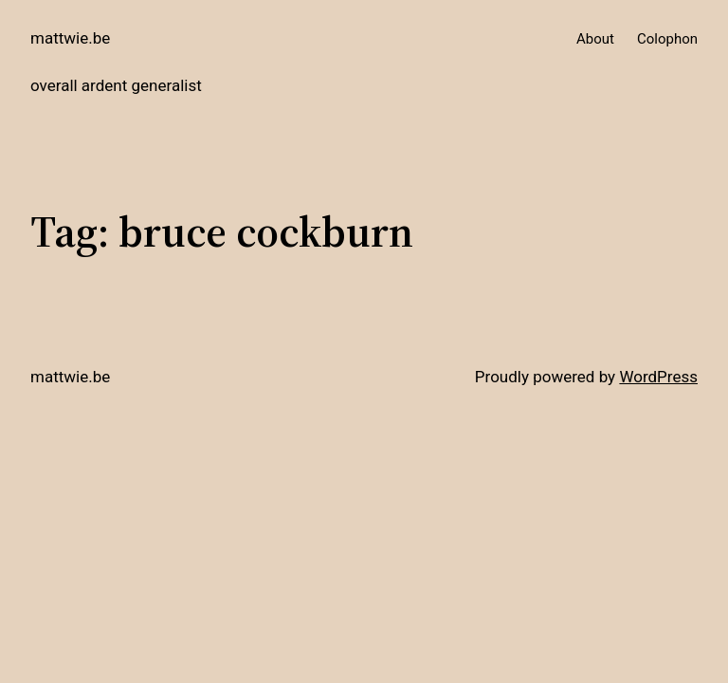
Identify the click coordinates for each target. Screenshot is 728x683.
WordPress (658, 376)
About (595, 38)
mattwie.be (70, 37)
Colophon (667, 38)
